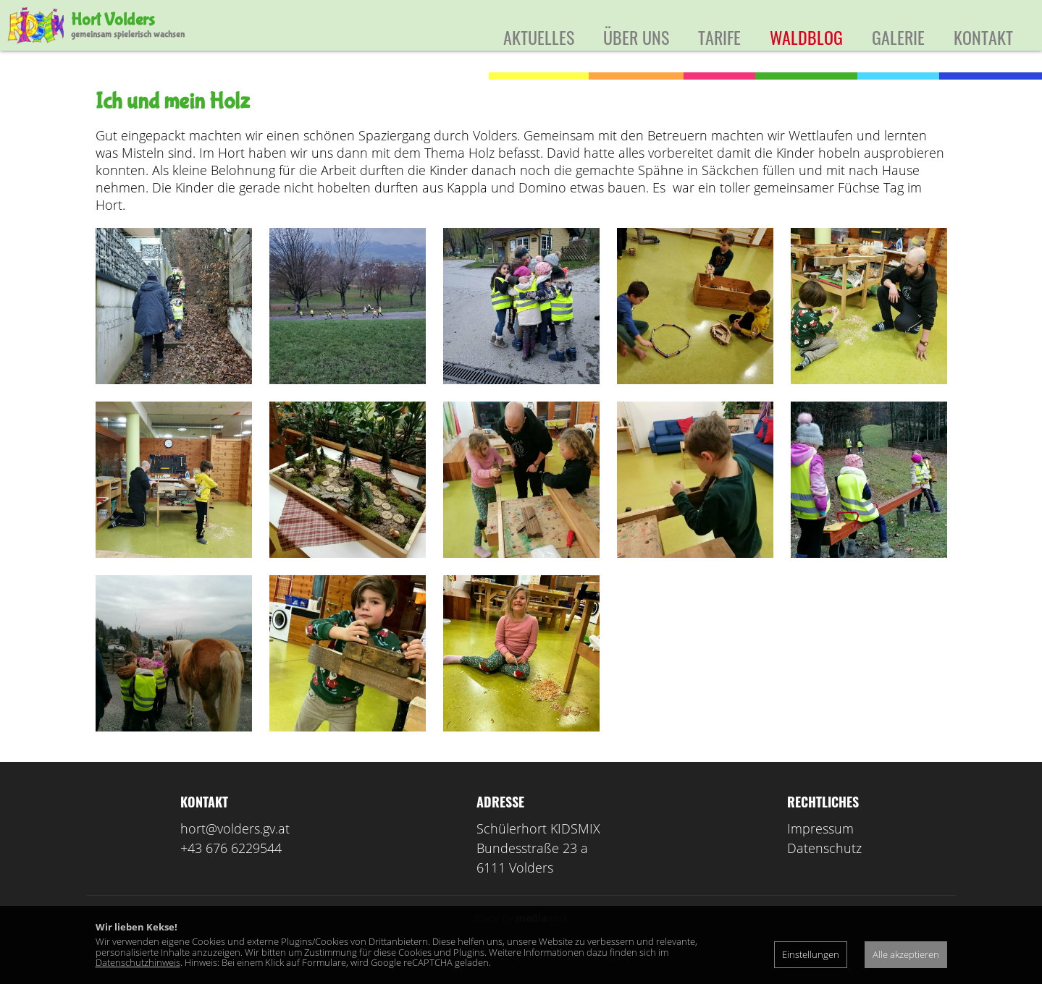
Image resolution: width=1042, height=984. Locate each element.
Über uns (636, 37)
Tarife (719, 37)
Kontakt (983, 37)
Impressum (820, 850)
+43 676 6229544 (231, 869)
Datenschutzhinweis (138, 962)
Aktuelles (538, 37)
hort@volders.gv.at (235, 850)
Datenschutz (824, 869)
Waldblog (806, 37)
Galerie (898, 37)
